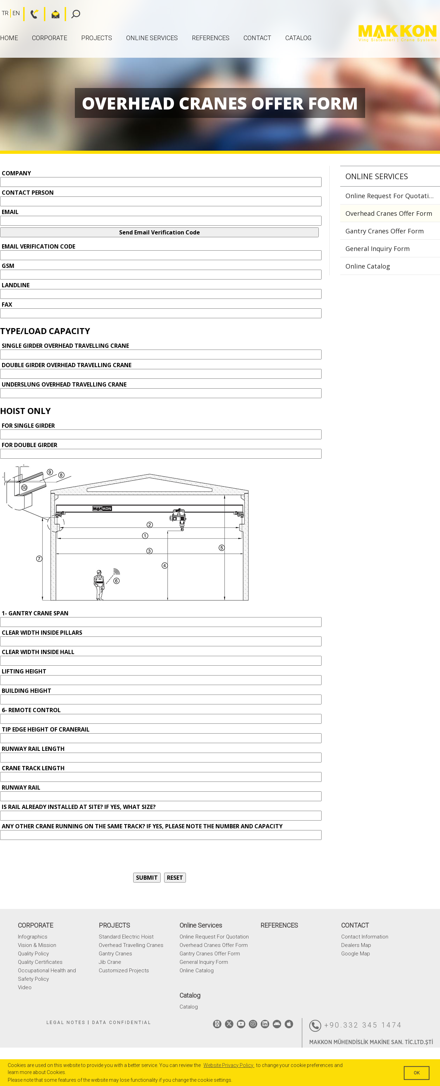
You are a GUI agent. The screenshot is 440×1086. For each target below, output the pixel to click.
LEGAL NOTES (65, 1022)
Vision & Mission (37, 945)
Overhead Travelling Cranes (131, 945)
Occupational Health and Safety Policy (47, 974)
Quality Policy (33, 953)
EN (16, 13)
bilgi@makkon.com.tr (51, 14)
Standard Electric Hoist (126, 937)
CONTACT (257, 38)
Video (25, 987)
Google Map (355, 953)
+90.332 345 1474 (355, 1026)
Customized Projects (124, 970)
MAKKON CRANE (397, 34)
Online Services (152, 38)
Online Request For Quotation (390, 196)
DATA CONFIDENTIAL (121, 1022)
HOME (9, 38)
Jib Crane (110, 962)
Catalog (298, 38)
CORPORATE (49, 38)
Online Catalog (367, 266)
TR (5, 13)
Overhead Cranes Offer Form (388, 213)
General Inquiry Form (377, 248)
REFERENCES (210, 38)
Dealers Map (356, 945)
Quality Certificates (40, 962)
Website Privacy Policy (228, 1065)
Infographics (32, 937)
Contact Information (364, 937)
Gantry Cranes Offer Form (384, 231)
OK (417, 1072)
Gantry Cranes (115, 953)
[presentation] (53, 855)
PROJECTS (96, 38)
